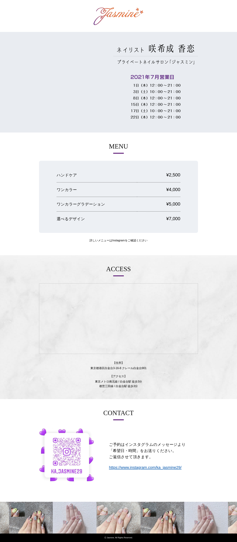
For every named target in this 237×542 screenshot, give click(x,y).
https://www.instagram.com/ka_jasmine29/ (145, 467)
